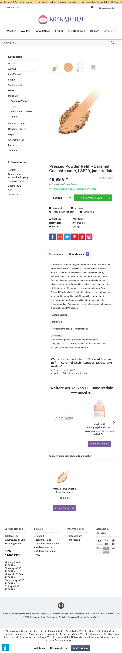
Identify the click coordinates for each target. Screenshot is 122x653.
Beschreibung (56, 254)
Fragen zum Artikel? (61, 211)
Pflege (11, 79)
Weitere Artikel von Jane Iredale (69, 373)
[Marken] (12, 31)
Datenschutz (14, 185)
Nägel (11, 134)
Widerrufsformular (46, 550)
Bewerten (87, 211)
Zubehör (12, 150)
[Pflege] (59, 31)
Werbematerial (16, 139)
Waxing (12, 68)
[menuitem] (106, 7)
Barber (11, 145)
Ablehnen (39, 648)
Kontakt (12, 169)
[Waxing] (26, 31)
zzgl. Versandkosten (69, 183)
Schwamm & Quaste (21, 111)
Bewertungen (79, 254)
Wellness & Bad (16, 123)
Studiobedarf (15, 84)
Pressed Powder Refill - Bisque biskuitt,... (64, 490)
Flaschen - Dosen (17, 128)
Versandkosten (53, 613)
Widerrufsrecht (16, 181)
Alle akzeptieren (59, 648)
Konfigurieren (80, 648)
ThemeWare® (93, 617)
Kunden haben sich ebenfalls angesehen (70, 455)
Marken (12, 63)
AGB (10, 189)
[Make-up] (108, 31)
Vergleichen (57, 207)
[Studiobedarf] (77, 31)
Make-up (13, 95)
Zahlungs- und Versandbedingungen (19, 176)
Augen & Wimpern (20, 100)
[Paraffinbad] (43, 31)
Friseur (12, 90)
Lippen (14, 106)
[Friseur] (94, 31)
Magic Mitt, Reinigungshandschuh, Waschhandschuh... (99, 426)
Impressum (14, 194)
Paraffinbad (14, 74)
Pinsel (13, 116)
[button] (5, 647)
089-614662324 (12, 553)
